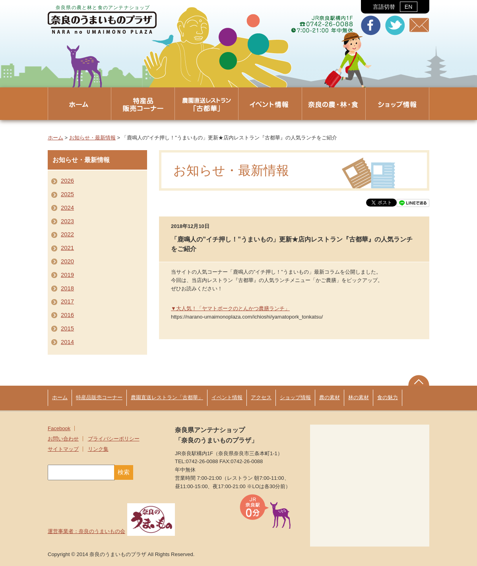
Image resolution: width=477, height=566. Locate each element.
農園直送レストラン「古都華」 (167, 397)
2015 (67, 328)
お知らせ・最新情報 (92, 138)
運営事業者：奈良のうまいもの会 (111, 531)
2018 (67, 288)
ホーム (55, 138)
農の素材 (329, 397)
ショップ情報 (295, 397)
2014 (67, 342)
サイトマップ (63, 449)
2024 (67, 208)
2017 (67, 301)
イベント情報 (226, 397)
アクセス (261, 397)
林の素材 (358, 397)
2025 (67, 194)
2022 (67, 234)
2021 (67, 248)
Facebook (59, 428)
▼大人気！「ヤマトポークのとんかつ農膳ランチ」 (230, 308)
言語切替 (395, 7)
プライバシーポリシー (114, 439)
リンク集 (98, 449)
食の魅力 (387, 397)
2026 (67, 181)
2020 (67, 261)
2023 (67, 221)
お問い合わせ (63, 439)
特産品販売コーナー (99, 397)
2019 (67, 275)
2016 (67, 315)
